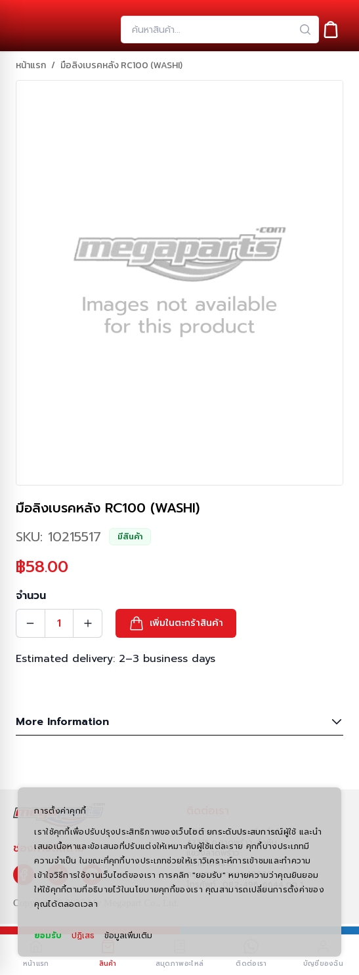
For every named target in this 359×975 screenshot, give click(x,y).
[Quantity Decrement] (30, 623)
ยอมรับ (48, 936)
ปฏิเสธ (83, 936)
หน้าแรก (31, 65)
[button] (176, 623)
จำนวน (31, 596)
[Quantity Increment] (88, 623)
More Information (179, 722)
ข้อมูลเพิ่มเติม (128, 936)
